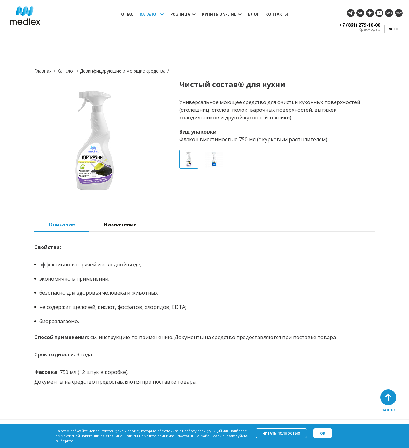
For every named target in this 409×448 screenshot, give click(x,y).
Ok (322, 433)
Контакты (277, 14)
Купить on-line (219, 14)
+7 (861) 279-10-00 (359, 25)
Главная (43, 71)
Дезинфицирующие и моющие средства (123, 71)
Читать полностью (281, 433)
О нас (127, 14)
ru (389, 29)
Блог (253, 14)
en (396, 29)
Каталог (149, 14)
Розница (180, 14)
